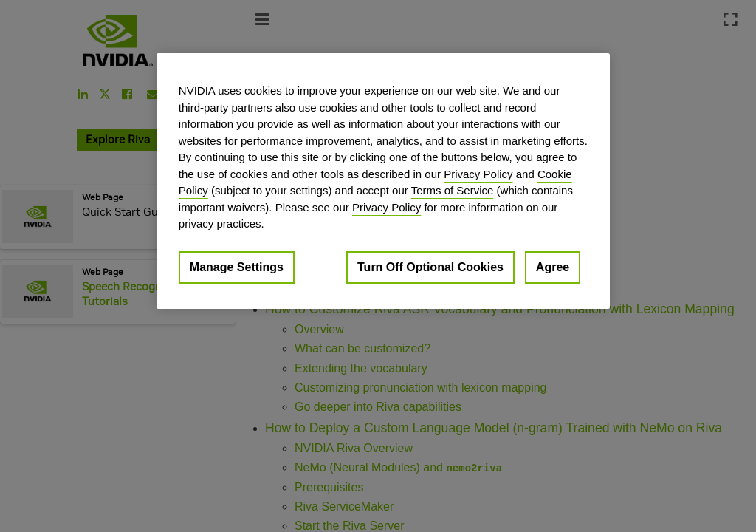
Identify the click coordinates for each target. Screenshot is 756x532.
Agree (552, 267)
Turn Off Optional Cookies (430, 267)
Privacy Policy (478, 174)
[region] (383, 181)
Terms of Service (452, 190)
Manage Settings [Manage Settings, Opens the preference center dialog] (237, 267)
